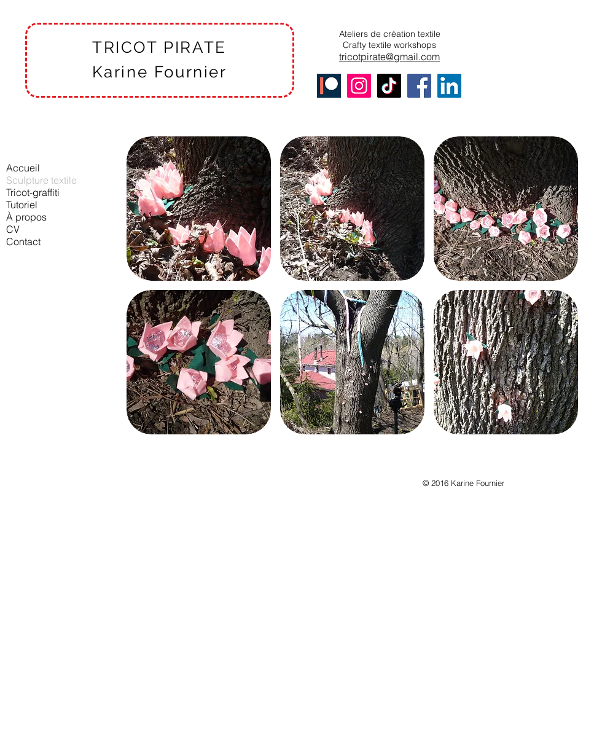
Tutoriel (21, 204)
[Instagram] (359, 86)
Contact (23, 241)
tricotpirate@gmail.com (389, 56)
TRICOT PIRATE (159, 47)
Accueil (23, 168)
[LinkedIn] (449, 86)
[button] (199, 208)
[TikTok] (389, 86)
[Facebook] (419, 86)
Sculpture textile (41, 180)
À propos (26, 217)
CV (13, 229)
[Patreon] (329, 86)
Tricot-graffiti (33, 192)
